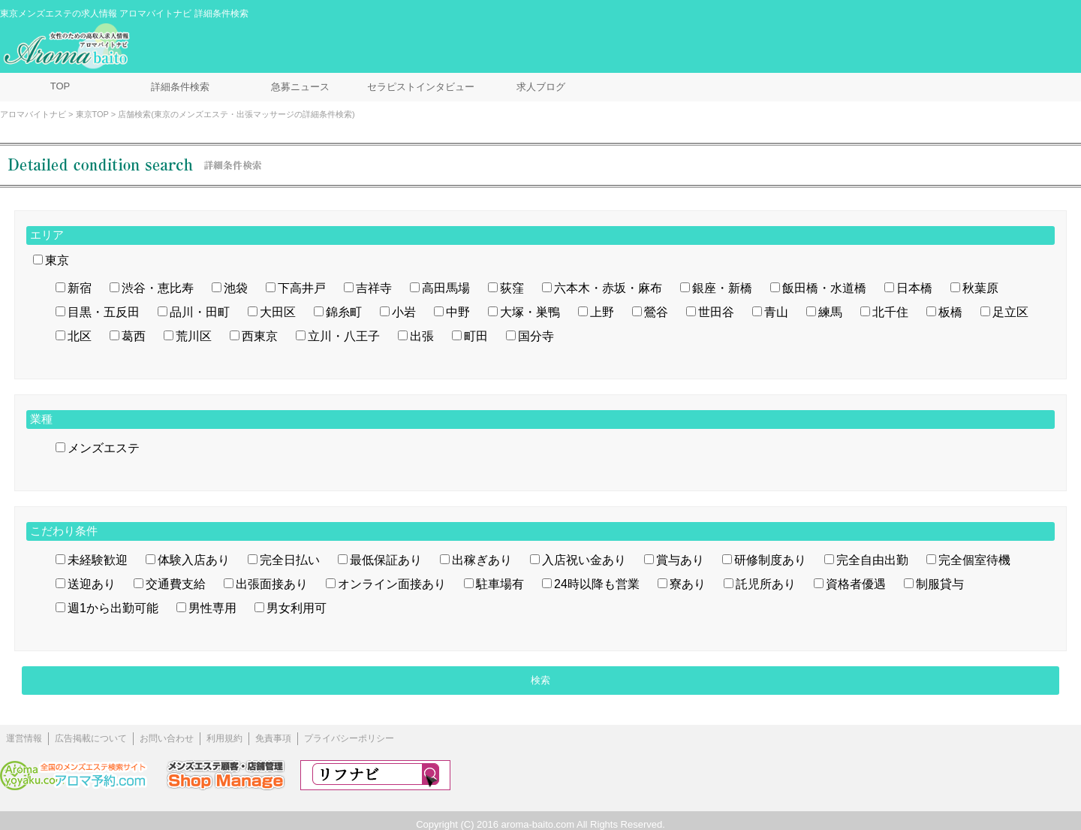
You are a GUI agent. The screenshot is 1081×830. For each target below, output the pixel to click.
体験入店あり (194, 560)
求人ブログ (540, 86)
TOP (60, 86)
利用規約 (224, 738)
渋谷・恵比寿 (158, 288)
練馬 (830, 312)
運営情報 (24, 738)
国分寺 (536, 336)
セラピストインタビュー (420, 86)
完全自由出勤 (872, 560)
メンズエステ (104, 448)
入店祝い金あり (584, 560)
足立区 (1010, 312)
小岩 (404, 312)
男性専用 (212, 608)
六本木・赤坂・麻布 (608, 288)
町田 (476, 336)
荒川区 (194, 336)
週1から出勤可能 (113, 608)
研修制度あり (770, 560)
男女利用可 (296, 608)
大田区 (278, 312)
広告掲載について (91, 738)
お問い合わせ (167, 738)
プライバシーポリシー (349, 738)
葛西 (134, 336)
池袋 (236, 288)
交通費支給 (176, 584)
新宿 (80, 288)
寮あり (688, 584)
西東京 (260, 336)
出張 (422, 336)
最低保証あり (386, 560)
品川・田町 (200, 312)
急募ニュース (300, 86)
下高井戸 (302, 288)
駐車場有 (500, 584)
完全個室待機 (974, 560)
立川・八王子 (344, 336)
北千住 (890, 312)
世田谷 (716, 312)
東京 (57, 260)
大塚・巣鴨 (530, 312)
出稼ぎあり (482, 560)
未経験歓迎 (98, 560)
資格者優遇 (856, 584)
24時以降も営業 (597, 584)
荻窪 (512, 288)
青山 (776, 312)
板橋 (950, 312)
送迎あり (92, 584)
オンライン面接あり (392, 584)
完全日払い (290, 560)
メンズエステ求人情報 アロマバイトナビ (68, 46)
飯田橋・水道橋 (824, 288)
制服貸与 (940, 584)
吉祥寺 (374, 288)
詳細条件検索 (180, 86)
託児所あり (766, 584)
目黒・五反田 (104, 312)
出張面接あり (272, 584)
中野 (458, 312)
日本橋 (914, 288)
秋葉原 (980, 288)
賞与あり (680, 560)
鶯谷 (656, 312)
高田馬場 (446, 288)
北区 (80, 336)
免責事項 (273, 738)
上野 (602, 312)
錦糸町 (344, 312)
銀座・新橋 (722, 288)
